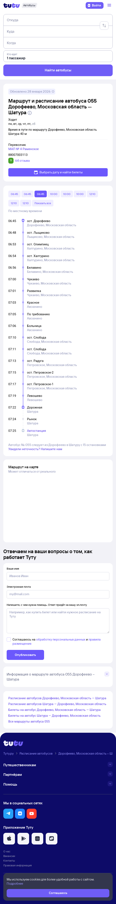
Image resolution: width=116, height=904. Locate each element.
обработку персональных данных (60, 639)
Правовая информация (17, 865)
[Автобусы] (29, 5)
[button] (8, 814)
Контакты (9, 860)
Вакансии (9, 856)
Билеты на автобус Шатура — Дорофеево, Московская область (54, 716)
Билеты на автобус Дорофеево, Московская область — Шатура (54, 710)
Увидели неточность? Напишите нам (35, 449)
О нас (6, 851)
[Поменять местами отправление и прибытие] (104, 25)
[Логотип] (11, 5)
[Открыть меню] (110, 5)
